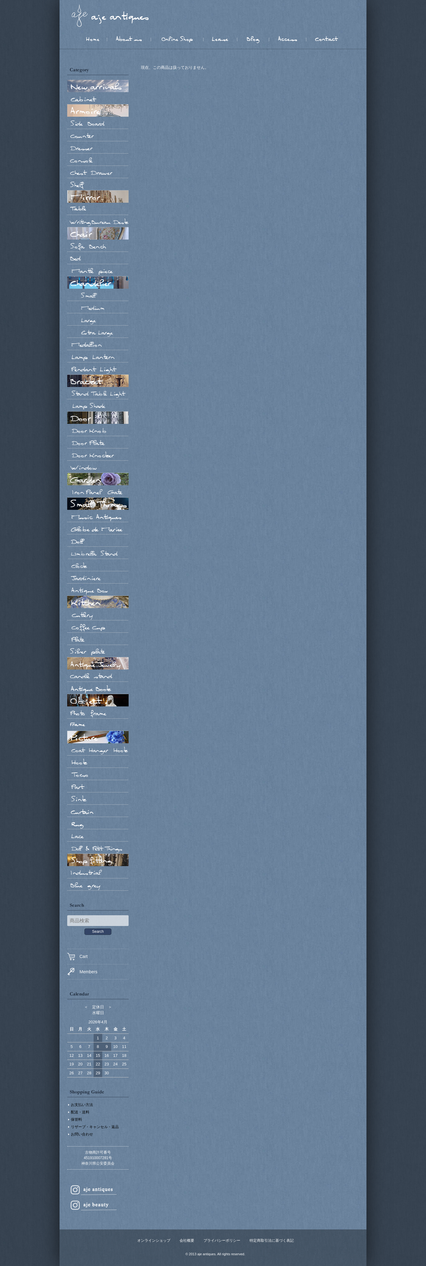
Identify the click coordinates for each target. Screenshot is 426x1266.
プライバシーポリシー (221, 1240)
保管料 (76, 1119)
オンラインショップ (153, 1240)
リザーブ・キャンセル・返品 (95, 1127)
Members (82, 971)
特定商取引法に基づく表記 (272, 1240)
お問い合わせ (82, 1134)
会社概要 (187, 1240)
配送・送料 (80, 1112)
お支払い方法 (82, 1105)
